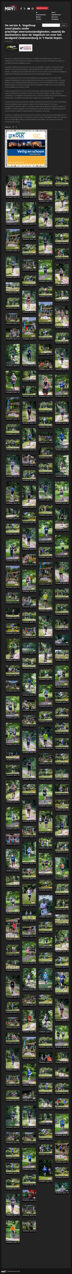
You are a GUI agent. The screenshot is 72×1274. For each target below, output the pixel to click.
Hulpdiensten (56, 14)
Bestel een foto (42, 8)
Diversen (55, 17)
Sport (54, 12)
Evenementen (41, 14)
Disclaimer (55, 19)
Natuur (38, 17)
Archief (38, 19)
